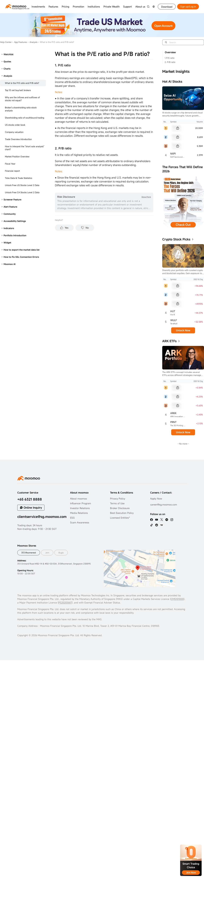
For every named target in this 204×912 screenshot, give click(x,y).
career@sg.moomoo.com (163, 504)
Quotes (7, 61)
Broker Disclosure (120, 508)
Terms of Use (117, 503)
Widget (7, 242)
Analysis (32, 42)
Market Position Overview (17, 156)
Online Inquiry (33, 507)
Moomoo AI (10, 264)
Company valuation (14, 132)
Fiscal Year (10, 163)
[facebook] (151, 519)
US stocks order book (15, 124)
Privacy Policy (117, 498)
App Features (19, 42)
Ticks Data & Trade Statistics (18, 178)
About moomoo (78, 498)
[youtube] (156, 519)
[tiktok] (151, 525)
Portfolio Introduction (15, 235)
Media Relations (79, 513)
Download (166, 6)
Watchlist (8, 54)
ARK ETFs (169, 341)
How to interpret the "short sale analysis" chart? (24, 148)
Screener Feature (12, 199)
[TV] (161, 525)
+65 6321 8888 (29, 499)
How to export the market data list (22, 249)
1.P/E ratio (169, 57)
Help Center (6, 42)
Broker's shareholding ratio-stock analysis (21, 109)
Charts (7, 68)
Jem (47, 552)
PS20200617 (65, 602)
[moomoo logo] (15, 6)
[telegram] (166, 519)
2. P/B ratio (170, 62)
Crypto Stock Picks (176, 239)
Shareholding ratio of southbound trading (24, 117)
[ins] (171, 519)
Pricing (65, 6)
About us (140, 6)
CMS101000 (177, 599)
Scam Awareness (79, 522)
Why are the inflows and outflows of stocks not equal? (22, 99)
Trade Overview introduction (18, 139)
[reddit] (156, 525)
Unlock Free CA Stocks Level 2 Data (22, 192)
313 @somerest (28, 552)
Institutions (94, 6)
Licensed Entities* (120, 517)
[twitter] (161, 519)
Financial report (12, 170)
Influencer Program (80, 503)
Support (127, 6)
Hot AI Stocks (172, 81)
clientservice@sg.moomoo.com (42, 516)
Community (10, 213)
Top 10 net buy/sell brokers (18, 90)
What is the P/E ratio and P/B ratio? (22, 83)
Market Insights (176, 71)
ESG (72, 517)
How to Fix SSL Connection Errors (21, 256)
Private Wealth (111, 6)
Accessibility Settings (15, 221)
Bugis (61, 552)
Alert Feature (10, 206)
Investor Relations (80, 508)
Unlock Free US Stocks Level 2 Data (22, 185)
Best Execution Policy (122, 513)
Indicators (9, 228)
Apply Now (156, 498)
